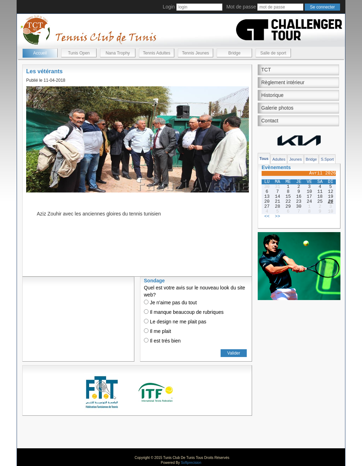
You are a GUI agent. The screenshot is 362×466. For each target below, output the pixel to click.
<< (266, 216)
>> (277, 216)
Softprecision (191, 463)
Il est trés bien (162, 341)
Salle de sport (273, 53)
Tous (263, 158)
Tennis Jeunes (195, 53)
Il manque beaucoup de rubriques (183, 312)
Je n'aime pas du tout (170, 302)
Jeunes (295, 159)
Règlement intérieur (282, 82)
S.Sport (327, 159)
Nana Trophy (118, 53)
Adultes (278, 159)
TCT (266, 70)
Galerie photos (277, 108)
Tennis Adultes (156, 53)
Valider (233, 353)
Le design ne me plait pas (175, 321)
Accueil (40, 53)
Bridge (234, 53)
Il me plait (157, 331)
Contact (269, 120)
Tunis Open (79, 53)
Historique (272, 95)
